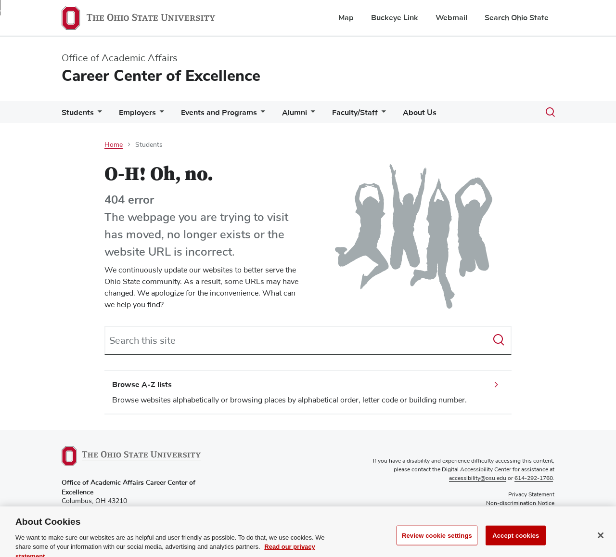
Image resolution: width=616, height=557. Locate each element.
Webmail (451, 18)
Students (78, 112)
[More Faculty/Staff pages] (381, 115)
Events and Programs (219, 112)
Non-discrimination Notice (520, 503)
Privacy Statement (531, 495)
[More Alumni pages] (311, 115)
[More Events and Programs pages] (261, 115)
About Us (419, 112)
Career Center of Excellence (161, 75)
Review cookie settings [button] (524, 512)
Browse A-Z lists (142, 384)
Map (346, 18)
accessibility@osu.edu (477, 478)
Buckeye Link (394, 18)
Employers (137, 112)
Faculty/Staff (355, 112)
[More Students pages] (98, 115)
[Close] (600, 543)
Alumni (294, 112)
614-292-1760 (533, 478)
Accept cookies (515, 543)
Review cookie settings (437, 543)
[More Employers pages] (160, 115)
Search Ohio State (517, 18)
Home (113, 145)
